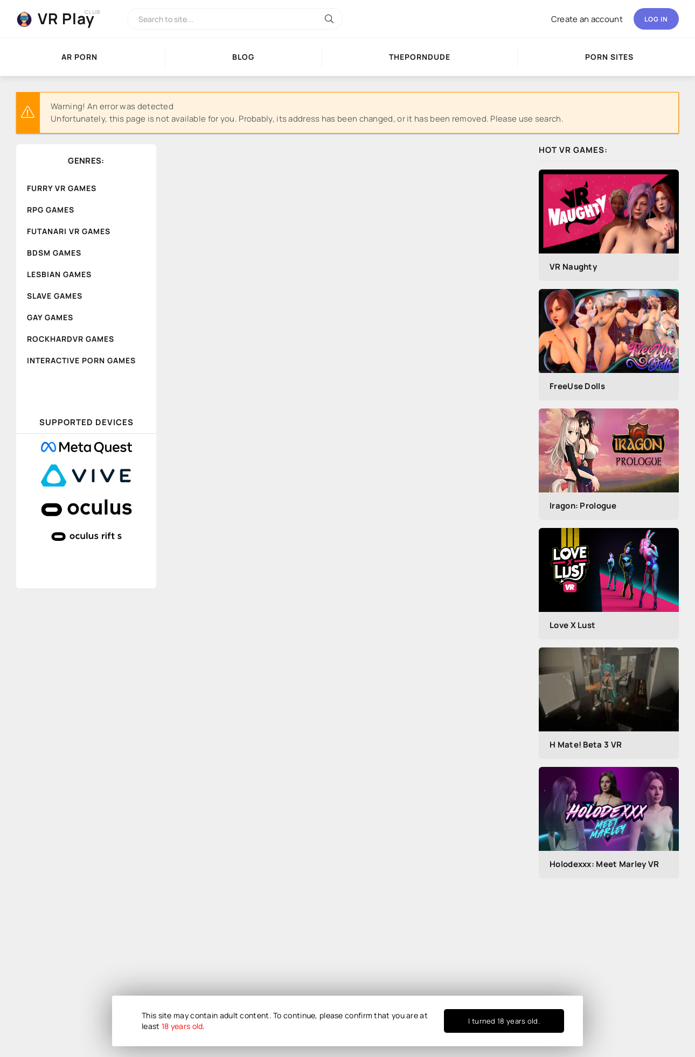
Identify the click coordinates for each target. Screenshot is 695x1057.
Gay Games (50, 317)
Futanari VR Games (68, 231)
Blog (243, 57)
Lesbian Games (59, 274)
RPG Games (50, 210)
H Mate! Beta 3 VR (586, 744)
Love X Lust (572, 625)
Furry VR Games (61, 188)
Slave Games (54, 296)
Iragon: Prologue (583, 505)
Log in (656, 19)
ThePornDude (419, 57)
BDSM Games (54, 253)
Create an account (587, 19)
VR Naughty (573, 266)
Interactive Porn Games (81, 360)
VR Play (66, 18)
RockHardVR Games (70, 339)
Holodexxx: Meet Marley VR (604, 864)
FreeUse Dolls (577, 386)
